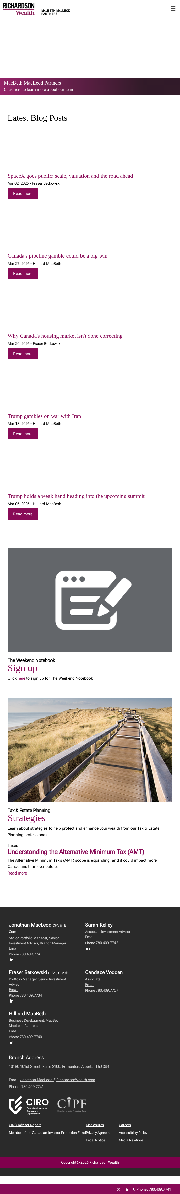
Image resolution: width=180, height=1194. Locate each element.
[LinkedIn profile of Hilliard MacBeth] (13, 1042)
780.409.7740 (31, 1037)
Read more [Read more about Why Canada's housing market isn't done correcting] (22, 353)
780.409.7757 (107, 990)
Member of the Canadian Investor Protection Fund (47, 1133)
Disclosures (95, 1125)
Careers (125, 1125)
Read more (17, 873)
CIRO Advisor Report (25, 1125)
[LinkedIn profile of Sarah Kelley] (89, 948)
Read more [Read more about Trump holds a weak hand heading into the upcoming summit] (22, 513)
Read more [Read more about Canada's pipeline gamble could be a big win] (22, 273)
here (21, 678)
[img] (90, 152)
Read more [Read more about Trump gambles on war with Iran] (22, 433)
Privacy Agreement (100, 1133)
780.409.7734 (31, 995)
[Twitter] (118, 1189)
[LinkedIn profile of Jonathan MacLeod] (13, 959)
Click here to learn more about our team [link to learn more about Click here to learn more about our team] (39, 89)
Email (13, 948)
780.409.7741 (31, 954)
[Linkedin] (128, 1189)
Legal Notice (95, 1140)
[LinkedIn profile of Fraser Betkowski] (13, 1001)
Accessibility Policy (133, 1133)
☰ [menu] (173, 8)
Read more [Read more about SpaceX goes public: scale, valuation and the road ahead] (22, 193)
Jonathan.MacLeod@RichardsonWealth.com (57, 1080)
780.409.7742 (107, 943)
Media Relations (131, 1140)
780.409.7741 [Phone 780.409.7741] (160, 1189)
